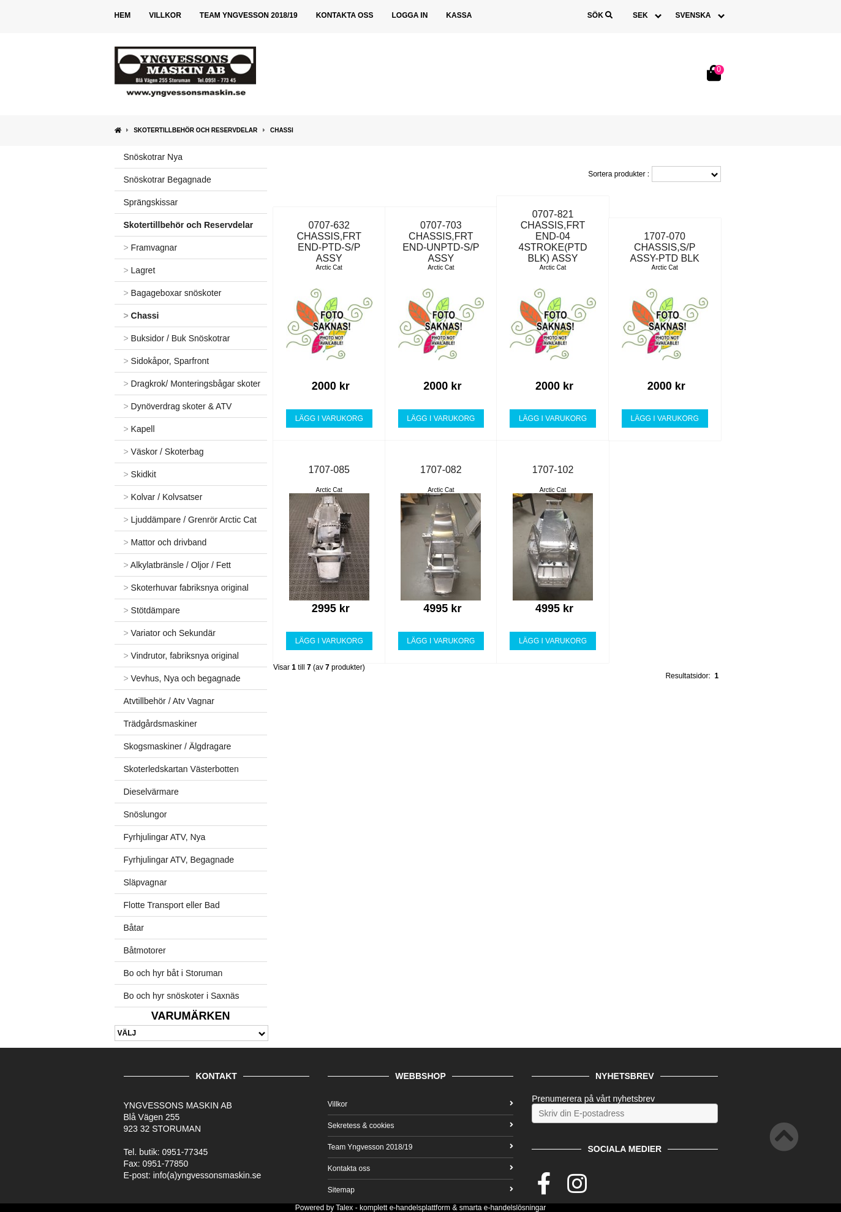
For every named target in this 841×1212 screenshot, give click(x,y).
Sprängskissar (151, 202)
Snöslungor (145, 814)
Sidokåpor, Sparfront (166, 361)
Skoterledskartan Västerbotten (181, 769)
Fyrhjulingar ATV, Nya (165, 837)
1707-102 (553, 469)
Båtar (134, 928)
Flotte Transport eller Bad (172, 905)
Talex (344, 1207)
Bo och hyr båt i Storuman (173, 973)
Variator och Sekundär (170, 633)
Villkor (165, 15)
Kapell (139, 429)
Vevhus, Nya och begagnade (182, 678)
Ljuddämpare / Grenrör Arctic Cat (190, 520)
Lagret (140, 270)
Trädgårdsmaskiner (160, 724)
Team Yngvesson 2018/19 (249, 15)
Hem (123, 15)
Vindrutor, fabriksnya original (181, 656)
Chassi (281, 130)
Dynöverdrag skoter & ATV (178, 406)
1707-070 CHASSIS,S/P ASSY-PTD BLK (665, 247)
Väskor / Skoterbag (164, 451)
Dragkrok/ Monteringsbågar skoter (192, 383)
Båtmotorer (145, 950)
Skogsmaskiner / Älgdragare (178, 746)
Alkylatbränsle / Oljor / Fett (177, 565)
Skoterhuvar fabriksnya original (186, 588)
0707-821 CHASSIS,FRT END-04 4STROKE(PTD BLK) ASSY (553, 236)
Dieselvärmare (151, 792)
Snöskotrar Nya (153, 157)
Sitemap (420, 1190)
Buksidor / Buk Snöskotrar (177, 338)
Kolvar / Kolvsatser (163, 497)
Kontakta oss (345, 15)
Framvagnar (151, 247)
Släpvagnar (145, 882)
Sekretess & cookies (420, 1125)
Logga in (409, 15)
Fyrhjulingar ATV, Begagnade (179, 860)
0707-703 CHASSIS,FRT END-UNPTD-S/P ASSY (440, 241)
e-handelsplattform (420, 1207)
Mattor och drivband (165, 542)
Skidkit (140, 474)
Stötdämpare (152, 610)
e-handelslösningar (515, 1207)
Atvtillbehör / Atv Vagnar (169, 701)
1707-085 (329, 469)
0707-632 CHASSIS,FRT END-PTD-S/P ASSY (328, 241)
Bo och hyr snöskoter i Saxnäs (181, 996)
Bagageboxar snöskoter (173, 293)
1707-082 (441, 469)
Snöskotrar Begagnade (167, 179)
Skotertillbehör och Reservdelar (195, 130)
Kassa (459, 15)
